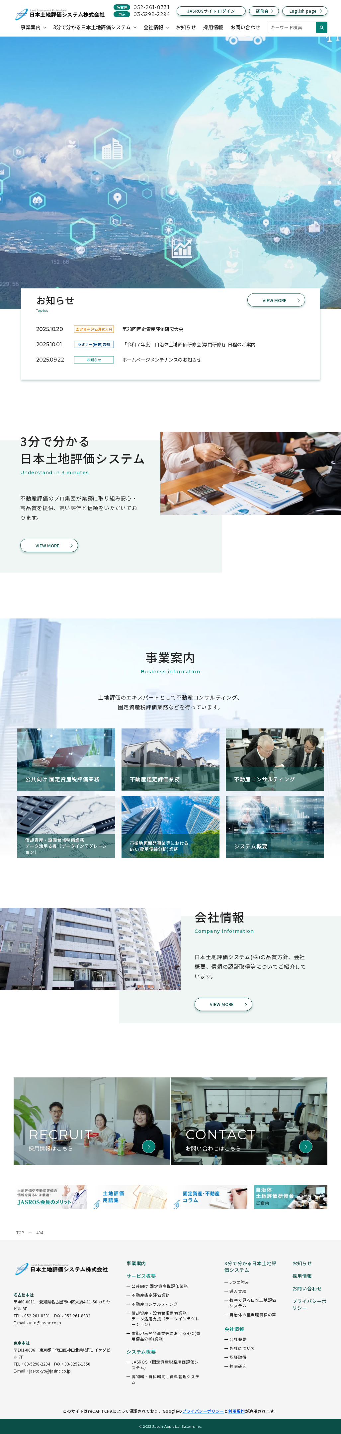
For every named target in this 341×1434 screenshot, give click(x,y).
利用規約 (236, 1411)
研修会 (262, 11)
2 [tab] (329, 169)
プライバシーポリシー (203, 1411)
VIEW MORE (275, 300)
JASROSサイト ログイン (211, 11)
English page (303, 11)
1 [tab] (329, 156)
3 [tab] (329, 182)
